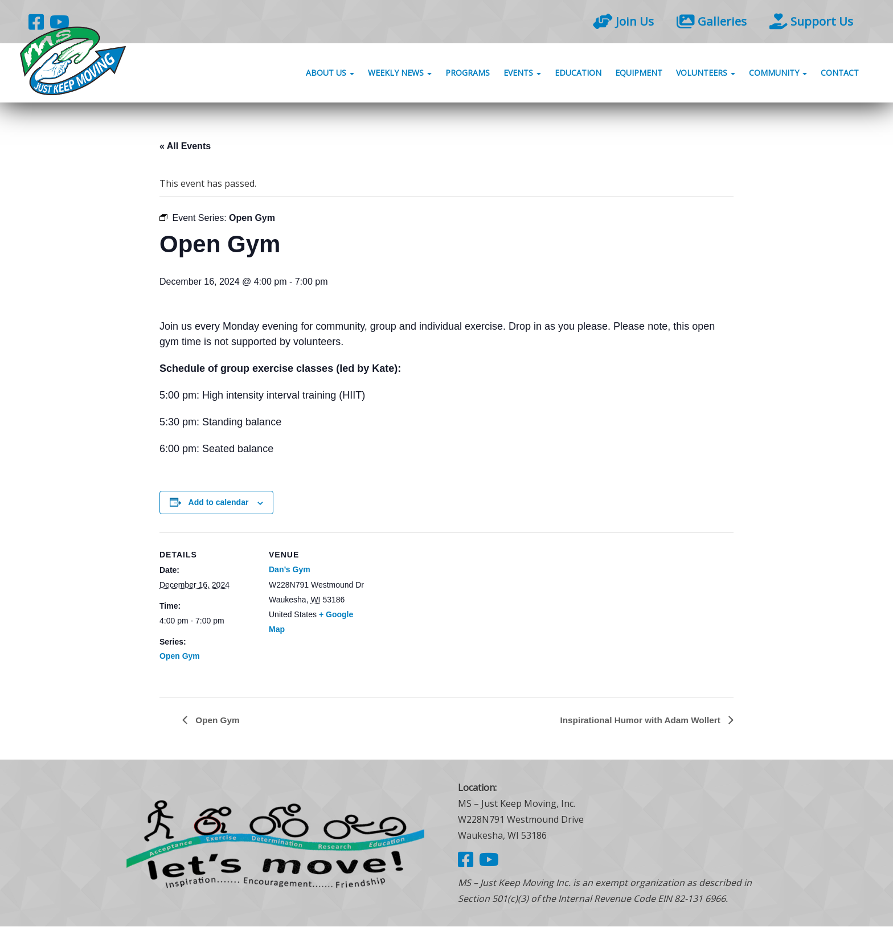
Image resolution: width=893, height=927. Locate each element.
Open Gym (179, 656)
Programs (467, 75)
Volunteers (705, 75)
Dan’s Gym (289, 569)
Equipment (638, 75)
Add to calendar (219, 502)
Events (522, 75)
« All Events (185, 146)
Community (778, 75)
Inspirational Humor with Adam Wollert (637, 719)
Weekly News (400, 75)
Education (578, 75)
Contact (840, 75)
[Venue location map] (438, 611)
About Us (330, 75)
